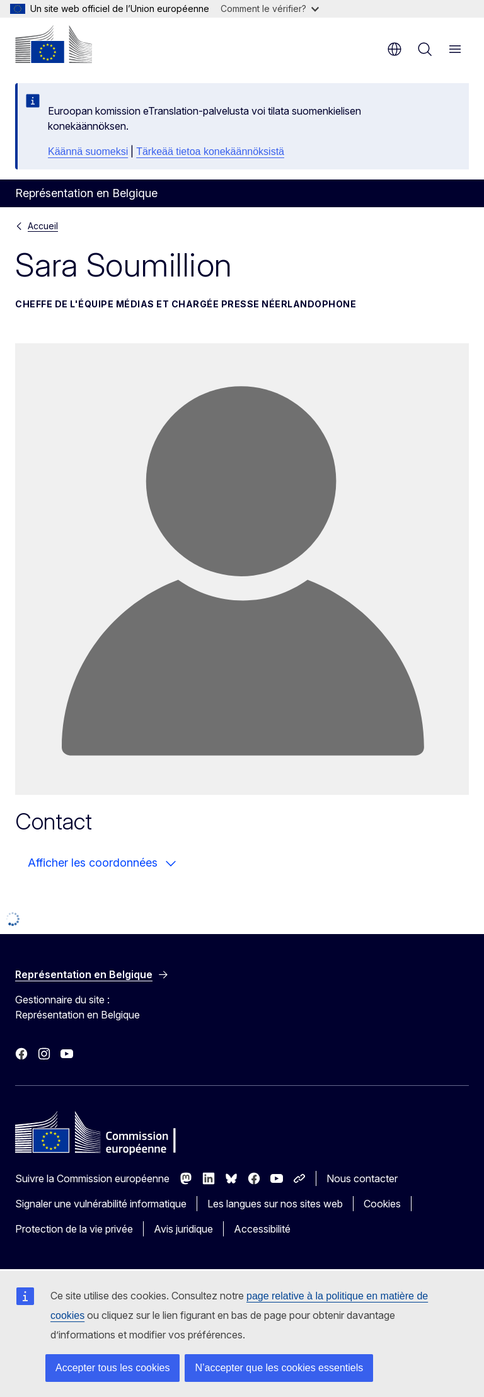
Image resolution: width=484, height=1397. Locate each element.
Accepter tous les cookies (112, 1367)
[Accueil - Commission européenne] (53, 44)
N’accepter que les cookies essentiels (279, 1367)
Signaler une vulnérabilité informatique (101, 1203)
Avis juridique (183, 1229)
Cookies (382, 1203)
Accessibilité (262, 1229)
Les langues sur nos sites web (275, 1203)
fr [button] (394, 49)
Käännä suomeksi (88, 151)
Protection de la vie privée (74, 1229)
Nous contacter (362, 1178)
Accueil (43, 225)
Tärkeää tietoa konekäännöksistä (210, 151)
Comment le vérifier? (270, 8)
